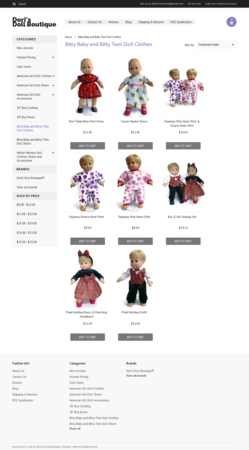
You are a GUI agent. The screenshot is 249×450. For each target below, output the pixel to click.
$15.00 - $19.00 (27, 223)
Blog (128, 22)
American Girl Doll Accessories (28, 96)
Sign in (209, 3)
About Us (74, 22)
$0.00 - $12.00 (26, 205)
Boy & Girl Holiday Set (182, 217)
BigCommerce (91, 446)
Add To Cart (87, 145)
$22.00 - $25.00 (27, 242)
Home (68, 37)
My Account (194, 3)
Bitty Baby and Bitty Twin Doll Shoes (33, 141)
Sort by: (190, 45)
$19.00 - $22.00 (27, 233)
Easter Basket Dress (134, 121)
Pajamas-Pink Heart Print (134, 217)
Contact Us (95, 22)
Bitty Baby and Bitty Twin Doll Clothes (33, 128)
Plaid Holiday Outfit (134, 312)
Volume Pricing (26, 57)
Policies (114, 22)
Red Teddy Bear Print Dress (86, 121)
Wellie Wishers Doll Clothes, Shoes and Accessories (29, 156)
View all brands (27, 187)
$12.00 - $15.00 (27, 214)
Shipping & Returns (151, 22)
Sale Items (24, 67)
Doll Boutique (34, 22)
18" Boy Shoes (26, 117)
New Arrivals (25, 48)
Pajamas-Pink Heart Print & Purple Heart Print (182, 123)
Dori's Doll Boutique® (30, 178)
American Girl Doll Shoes (33, 85)
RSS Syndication (181, 22)
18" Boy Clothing (27, 108)
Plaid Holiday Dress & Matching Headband (86, 314)
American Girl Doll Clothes (34, 76)
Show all (74, 428)
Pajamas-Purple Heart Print (86, 217)
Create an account (226, 3)
